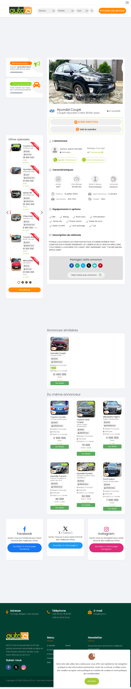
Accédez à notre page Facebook (24, 549)
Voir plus (24, 289)
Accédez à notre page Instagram (106, 549)
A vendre (51, 647)
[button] (54, 82)
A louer (50, 651)
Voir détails (59, 385)
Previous (8, 212)
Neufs (68, 647)
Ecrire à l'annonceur (93, 160)
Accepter (90, 680)
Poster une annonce (112, 10)
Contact (50, 656)
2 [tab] (22, 282)
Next (41, 212)
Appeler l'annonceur (64, 160)
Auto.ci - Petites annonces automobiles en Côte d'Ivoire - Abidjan (20, 10)
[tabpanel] (24, 210)
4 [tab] (30, 282)
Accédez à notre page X (65, 547)
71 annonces (96, 152)
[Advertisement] (65, 37)
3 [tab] (26, 282)
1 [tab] (19, 282)
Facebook (51, 660)
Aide (49, 664)
